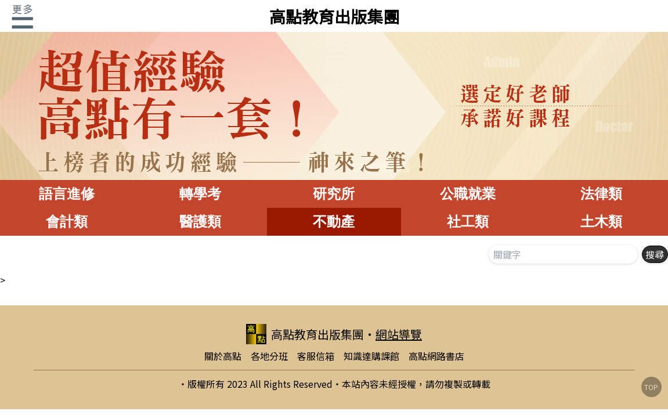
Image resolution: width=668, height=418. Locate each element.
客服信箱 (315, 356)
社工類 (468, 221)
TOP (651, 387)
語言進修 (67, 193)
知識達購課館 (371, 356)
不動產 (334, 221)
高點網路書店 (436, 356)
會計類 (67, 221)
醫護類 (200, 221)
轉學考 (200, 193)
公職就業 (468, 193)
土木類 (601, 221)
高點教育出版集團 (334, 16)
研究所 (334, 193)
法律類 (601, 193)
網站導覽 (398, 334)
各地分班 (269, 356)
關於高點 (222, 356)
